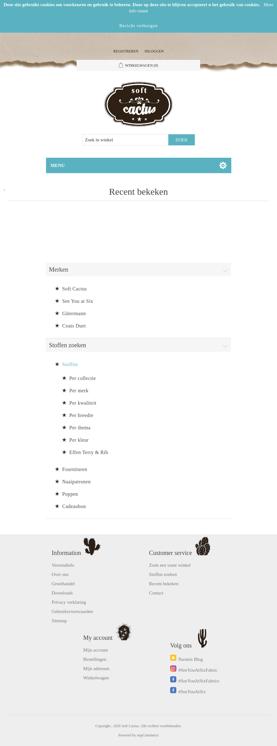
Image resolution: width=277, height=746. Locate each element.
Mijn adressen (96, 668)
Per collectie (82, 378)
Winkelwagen (96, 677)
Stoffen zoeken (163, 574)
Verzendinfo (63, 565)
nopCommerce (148, 735)
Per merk (78, 390)
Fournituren (74, 469)
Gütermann (74, 313)
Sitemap (59, 620)
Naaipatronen (76, 481)
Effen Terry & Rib (88, 452)
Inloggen (154, 51)
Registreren (125, 51)
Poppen (70, 494)
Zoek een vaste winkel (170, 565)
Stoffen (70, 364)
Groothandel (63, 583)
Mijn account (95, 650)
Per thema (79, 427)
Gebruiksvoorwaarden (72, 611)
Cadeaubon (74, 506)
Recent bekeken (163, 583)
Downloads (62, 592)
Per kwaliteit (82, 403)
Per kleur (79, 440)
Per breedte (81, 415)
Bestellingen (95, 659)
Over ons (60, 574)
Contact (156, 592)
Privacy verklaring (69, 602)
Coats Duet (74, 325)
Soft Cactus (74, 288)
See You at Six (77, 301)
